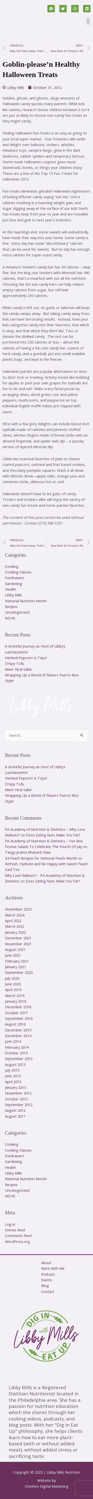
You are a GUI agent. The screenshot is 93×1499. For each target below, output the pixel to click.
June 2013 (13, 1075)
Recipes (11, 606)
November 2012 (18, 1093)
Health (10, 589)
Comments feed (18, 1235)
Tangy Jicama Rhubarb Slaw (28, 852)
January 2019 (15, 1001)
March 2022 (14, 926)
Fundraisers (14, 577)
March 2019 (14, 995)
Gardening (13, 583)
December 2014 (18, 1035)
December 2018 (18, 1006)
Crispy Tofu (14, 663)
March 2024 (14, 914)
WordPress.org (17, 1241)
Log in (10, 1224)
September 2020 (18, 972)
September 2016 (18, 1018)
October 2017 (16, 1012)
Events (46, 1279)
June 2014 (13, 1041)
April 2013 (13, 1081)
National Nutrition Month (26, 600)
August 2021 (15, 949)
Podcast (48, 1274)
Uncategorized (17, 612)
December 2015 (18, 1029)
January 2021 (15, 966)
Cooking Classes (18, 572)
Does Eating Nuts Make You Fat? (53, 834)
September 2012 (18, 1104)
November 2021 (18, 943)
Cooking (11, 566)
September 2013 (18, 1058)
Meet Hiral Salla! (18, 669)
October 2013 (16, 1052)
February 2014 (17, 1047)
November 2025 (18, 909)
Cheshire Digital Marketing (46, 1486)
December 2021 (18, 937)
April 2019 (13, 989)
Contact (47, 1291)
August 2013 (15, 1064)
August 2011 (15, 1116)
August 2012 (15, 1110)
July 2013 (12, 1070)
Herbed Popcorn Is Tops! (26, 657)
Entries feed (15, 1229)
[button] (88, 21)
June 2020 (13, 983)
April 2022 (13, 920)
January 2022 (15, 932)
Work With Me (52, 1268)
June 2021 (13, 955)
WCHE (10, 618)
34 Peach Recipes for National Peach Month (41, 858)
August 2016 (15, 1024)
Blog (45, 1285)
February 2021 (17, 961)
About (46, 1262)
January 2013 (15, 1087)
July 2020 (12, 978)
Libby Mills (13, 594)
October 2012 (16, 1098)
